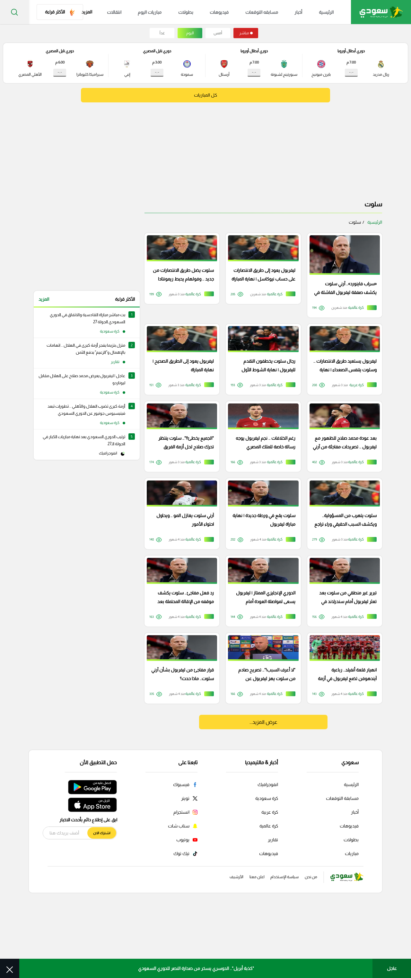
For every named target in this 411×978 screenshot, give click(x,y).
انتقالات (132, 12)
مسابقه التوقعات (265, 12)
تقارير (273, 908)
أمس (218, 33)
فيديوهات (226, 12)
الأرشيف (213, 946)
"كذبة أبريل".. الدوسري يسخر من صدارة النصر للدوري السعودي (196, 968)
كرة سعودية (266, 867)
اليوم (190, 33)
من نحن (307, 946)
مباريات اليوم (164, 12)
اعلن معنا (239, 946)
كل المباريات (205, 95)
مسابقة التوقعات (342, 867)
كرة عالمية (268, 894)
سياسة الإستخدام (274, 946)
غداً (162, 33)
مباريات (352, 922)
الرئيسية (322, 12)
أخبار (298, 12)
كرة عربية (269, 880)
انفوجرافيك (268, 853)
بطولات (196, 12)
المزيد (44, 299)
